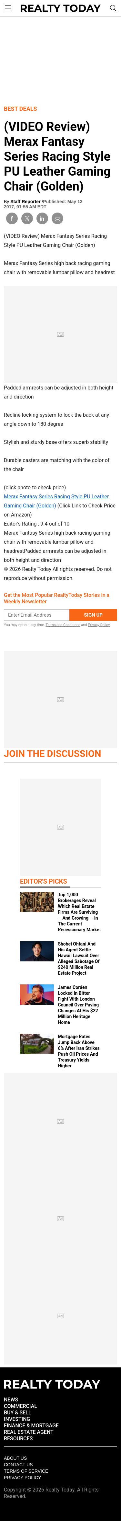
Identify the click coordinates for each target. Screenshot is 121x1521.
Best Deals (20, 108)
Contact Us (18, 1464)
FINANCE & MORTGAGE (31, 1425)
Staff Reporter (26, 201)
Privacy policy (22, 1477)
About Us (15, 1458)
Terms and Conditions (62, 625)
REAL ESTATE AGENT (29, 1432)
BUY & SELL (17, 1413)
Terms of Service (26, 1471)
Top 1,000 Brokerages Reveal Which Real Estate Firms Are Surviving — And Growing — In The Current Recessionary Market (79, 912)
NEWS (11, 1400)
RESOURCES (18, 1438)
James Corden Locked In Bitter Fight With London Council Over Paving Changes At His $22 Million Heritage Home (78, 1005)
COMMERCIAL (20, 1406)
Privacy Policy (99, 625)
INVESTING (17, 1419)
